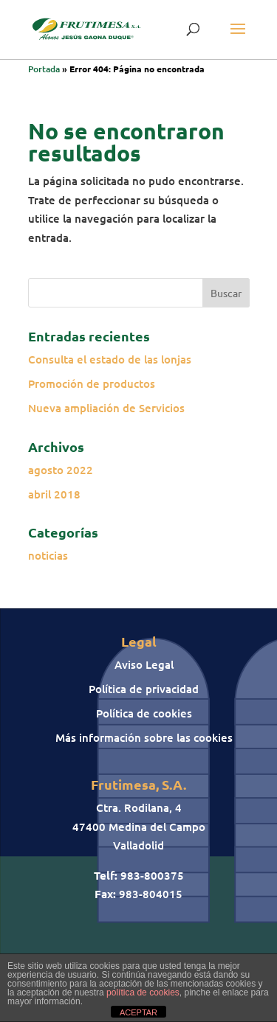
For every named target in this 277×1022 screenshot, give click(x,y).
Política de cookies (144, 713)
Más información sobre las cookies (144, 737)
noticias (48, 555)
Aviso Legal (144, 664)
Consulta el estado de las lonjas (109, 359)
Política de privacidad (144, 688)
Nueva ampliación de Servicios (106, 407)
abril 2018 (54, 494)
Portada (44, 69)
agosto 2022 (60, 469)
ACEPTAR (138, 1012)
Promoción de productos (91, 383)
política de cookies (142, 992)
